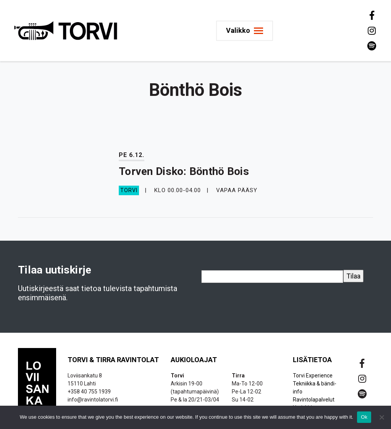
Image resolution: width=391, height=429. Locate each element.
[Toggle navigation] (244, 31)
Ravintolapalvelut (313, 400)
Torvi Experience (313, 375)
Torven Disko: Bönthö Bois (184, 171)
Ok (364, 417)
